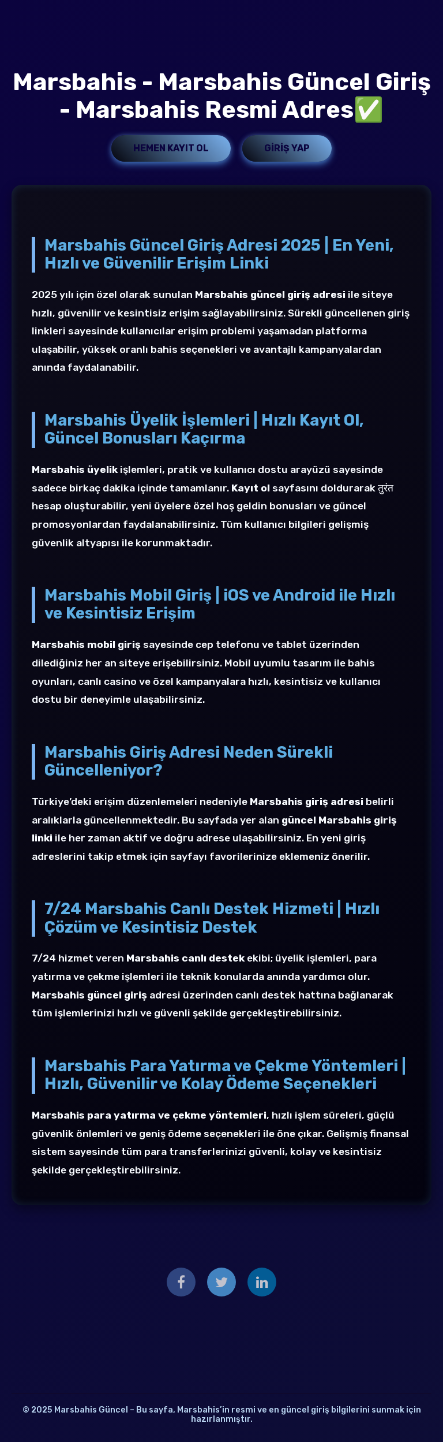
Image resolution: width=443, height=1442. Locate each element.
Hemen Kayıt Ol (171, 148)
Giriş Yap (287, 148)
